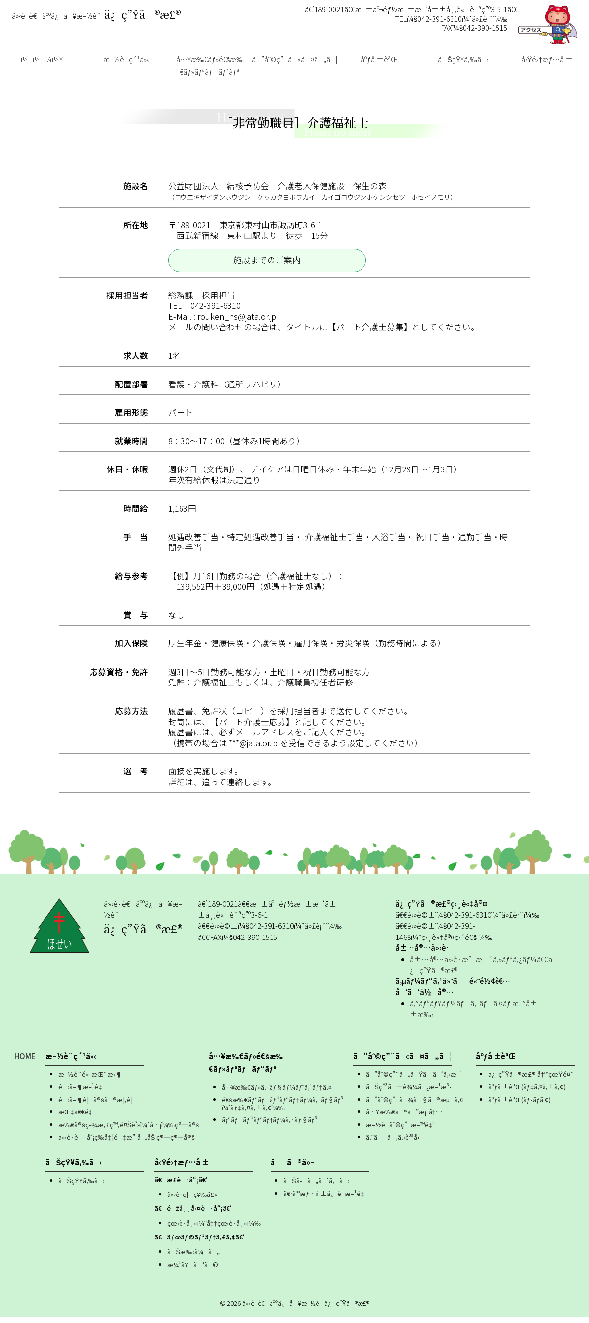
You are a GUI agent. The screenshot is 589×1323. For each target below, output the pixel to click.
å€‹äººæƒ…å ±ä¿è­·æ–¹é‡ (325, 1199)
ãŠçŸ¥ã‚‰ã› (81, 1187)
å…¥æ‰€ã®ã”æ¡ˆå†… (404, 1118)
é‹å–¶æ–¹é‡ (82, 1093)
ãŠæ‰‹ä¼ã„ (193, 1258)
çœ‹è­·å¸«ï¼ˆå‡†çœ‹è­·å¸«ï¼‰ (214, 1229)
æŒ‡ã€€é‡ (76, 1118)
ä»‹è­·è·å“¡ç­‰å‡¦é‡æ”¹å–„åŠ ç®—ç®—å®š (126, 1144)
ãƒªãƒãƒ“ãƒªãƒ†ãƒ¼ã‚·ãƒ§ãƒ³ (269, 1126)
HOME (25, 1062)
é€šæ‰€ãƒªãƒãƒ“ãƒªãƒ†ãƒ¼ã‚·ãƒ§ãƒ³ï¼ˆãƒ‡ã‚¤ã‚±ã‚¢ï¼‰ (282, 1110)
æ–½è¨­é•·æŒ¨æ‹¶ (90, 1080)
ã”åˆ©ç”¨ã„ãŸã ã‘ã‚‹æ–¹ (414, 1080)
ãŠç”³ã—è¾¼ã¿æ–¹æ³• (409, 1093)
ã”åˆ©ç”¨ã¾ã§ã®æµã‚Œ (415, 1105)
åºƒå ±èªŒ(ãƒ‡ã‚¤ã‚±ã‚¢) (527, 1093)
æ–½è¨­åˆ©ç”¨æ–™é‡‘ (400, 1131)
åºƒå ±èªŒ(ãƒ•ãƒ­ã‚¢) (519, 1105)
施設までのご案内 (267, 266)
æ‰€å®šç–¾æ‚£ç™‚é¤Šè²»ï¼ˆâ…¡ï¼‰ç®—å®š (128, 1131)
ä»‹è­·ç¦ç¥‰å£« (192, 1200)
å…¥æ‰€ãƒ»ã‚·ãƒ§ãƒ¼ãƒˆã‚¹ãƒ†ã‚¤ (277, 1093)
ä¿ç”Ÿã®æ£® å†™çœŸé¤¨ (531, 1080)
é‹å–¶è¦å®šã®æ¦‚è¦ (97, 1105)
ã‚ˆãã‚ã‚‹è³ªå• (395, 1144)
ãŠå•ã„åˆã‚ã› (316, 1187)
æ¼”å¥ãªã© (192, 1271)
